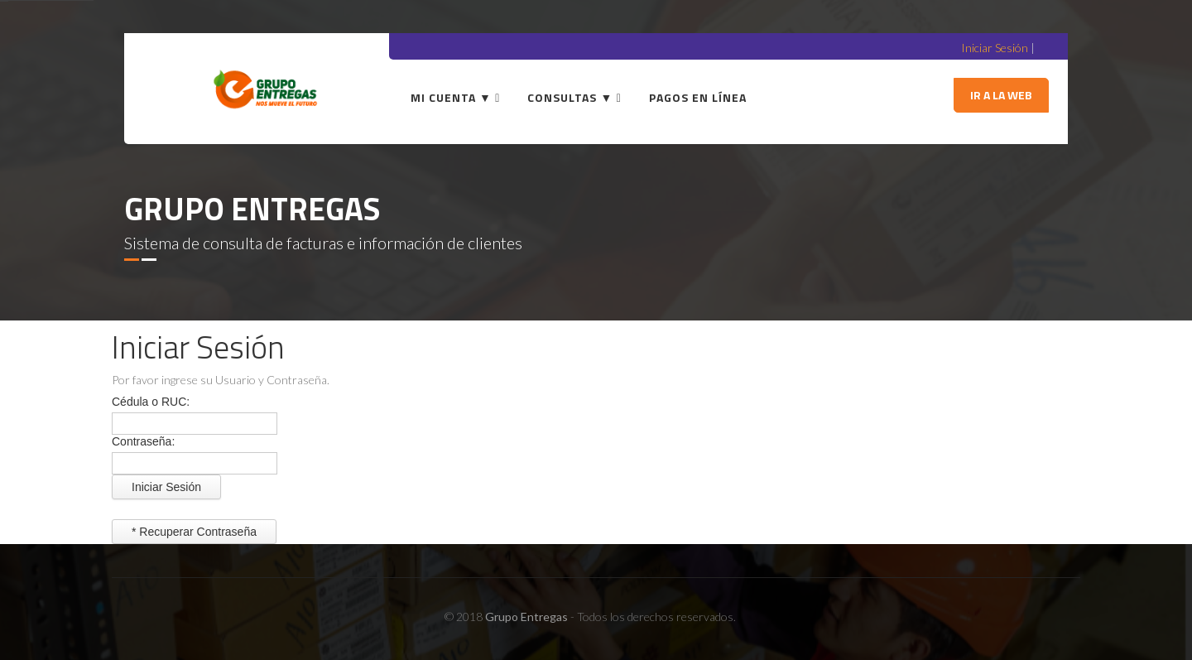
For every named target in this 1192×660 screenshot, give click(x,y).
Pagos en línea (698, 97)
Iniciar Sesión (994, 48)
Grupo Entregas (526, 616)
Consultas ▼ (570, 97)
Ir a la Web (1001, 95)
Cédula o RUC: (151, 401)
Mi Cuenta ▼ (451, 97)
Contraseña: (143, 441)
